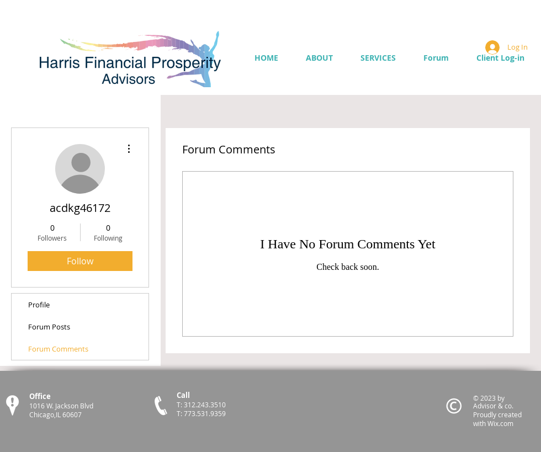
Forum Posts (49, 327)
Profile (39, 305)
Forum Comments (58, 349)
